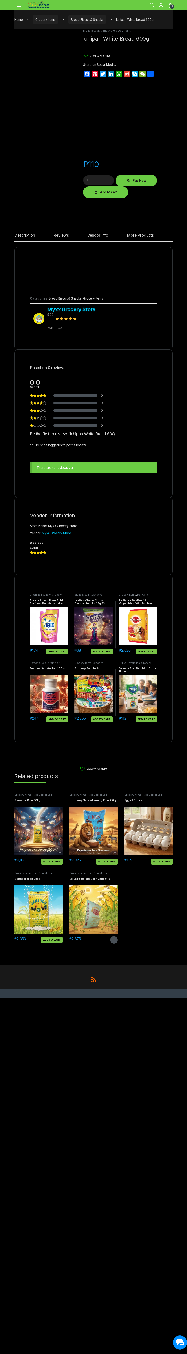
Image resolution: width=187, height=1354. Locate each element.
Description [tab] (24, 744)
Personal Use (38, 1171)
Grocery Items (45, 19)
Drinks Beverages (129, 1171)
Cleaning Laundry (40, 1103)
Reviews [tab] (61, 744)
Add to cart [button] (57, 1160)
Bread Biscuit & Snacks (87, 19)
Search (151, 5)
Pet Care (142, 1103)
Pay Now (139, 180)
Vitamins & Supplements (45, 1173)
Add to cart (108, 192)
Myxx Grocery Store (56, 1042)
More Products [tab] (140, 744)
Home (18, 19)
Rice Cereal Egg (42, 1303)
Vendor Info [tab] (97, 744)
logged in (55, 954)
